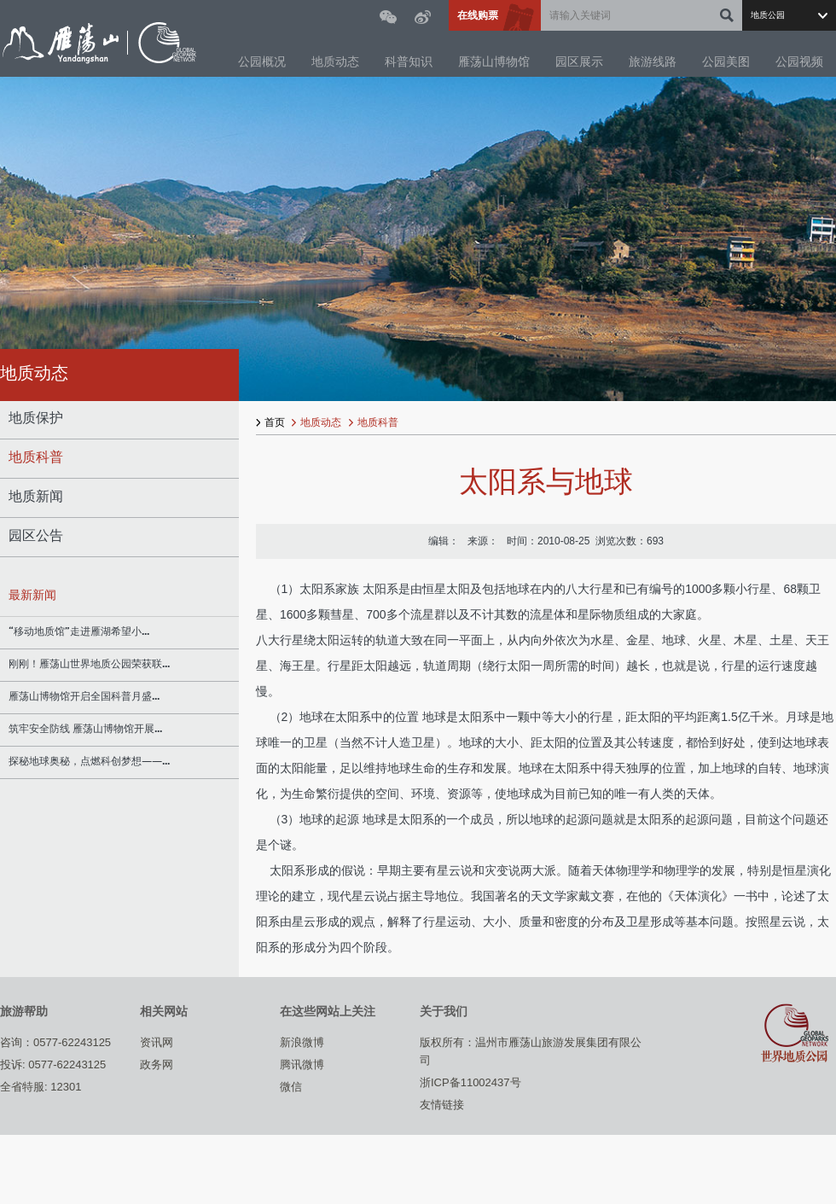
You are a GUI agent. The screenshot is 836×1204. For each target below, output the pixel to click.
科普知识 (409, 62)
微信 (389, 17)
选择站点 (789, 15)
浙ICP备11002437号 (470, 1082)
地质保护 (36, 419)
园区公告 (36, 537)
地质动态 (335, 62)
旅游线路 (652, 62)
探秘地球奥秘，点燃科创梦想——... (89, 762)
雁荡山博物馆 (494, 62)
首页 (274, 422)
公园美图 (726, 62)
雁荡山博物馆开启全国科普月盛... (84, 697)
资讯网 (156, 1042)
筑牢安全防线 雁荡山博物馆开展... (85, 729)
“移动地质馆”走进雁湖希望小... (79, 632)
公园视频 (799, 62)
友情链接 (442, 1104)
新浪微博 (302, 1042)
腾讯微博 (302, 1064)
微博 (423, 17)
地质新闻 (36, 497)
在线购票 (477, 15)
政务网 (156, 1064)
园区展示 (579, 62)
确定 (726, 15)
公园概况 (262, 62)
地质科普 (36, 458)
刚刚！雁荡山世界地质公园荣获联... (89, 665)
